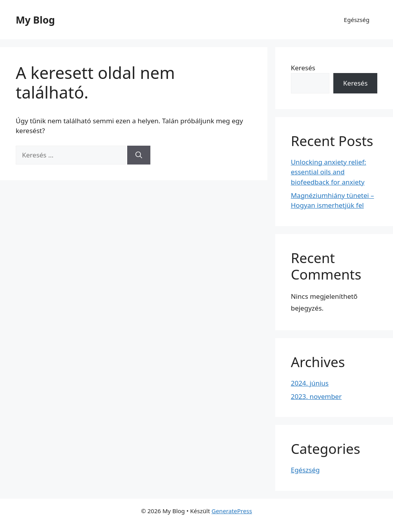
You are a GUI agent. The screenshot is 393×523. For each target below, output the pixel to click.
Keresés (303, 67)
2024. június (310, 383)
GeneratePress (232, 511)
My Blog (35, 19)
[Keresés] (138, 155)
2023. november (316, 396)
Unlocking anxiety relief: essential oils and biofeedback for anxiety (328, 172)
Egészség (356, 20)
